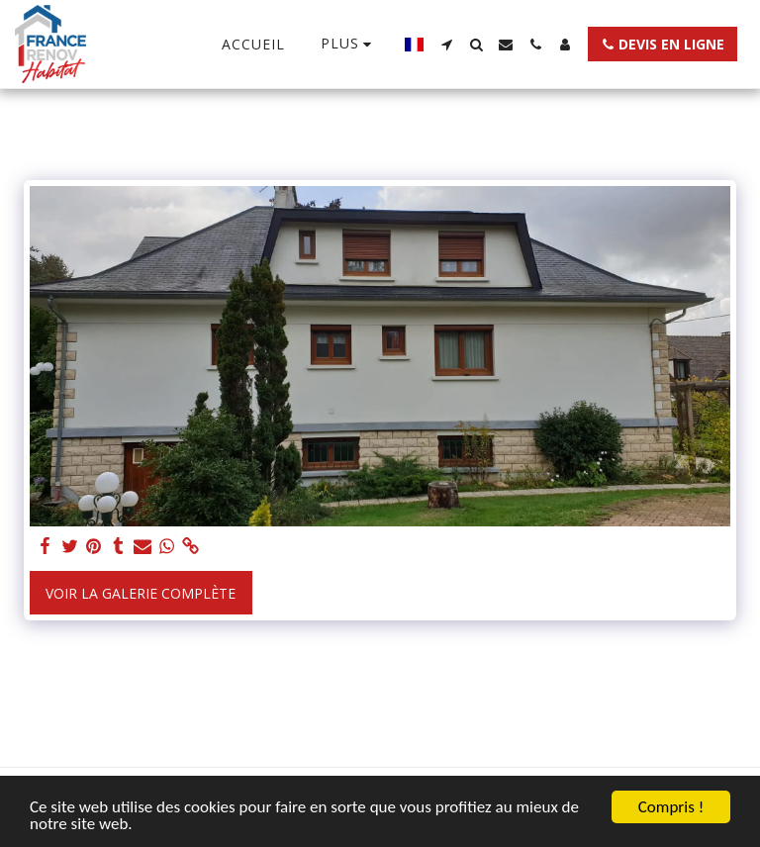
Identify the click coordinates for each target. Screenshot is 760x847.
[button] (446, 44)
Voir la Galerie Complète (141, 593)
